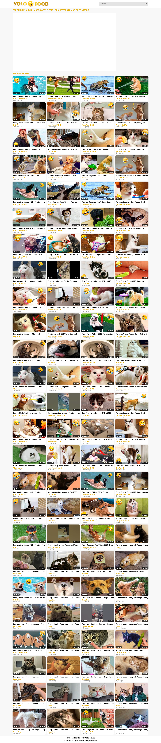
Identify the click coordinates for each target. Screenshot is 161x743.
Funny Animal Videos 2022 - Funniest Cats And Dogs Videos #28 (63, 255)
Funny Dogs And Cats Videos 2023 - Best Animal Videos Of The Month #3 (97, 545)
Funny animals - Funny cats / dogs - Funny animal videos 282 (98, 598)
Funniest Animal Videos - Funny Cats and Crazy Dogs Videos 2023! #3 (97, 123)
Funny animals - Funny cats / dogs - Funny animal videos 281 (132, 545)
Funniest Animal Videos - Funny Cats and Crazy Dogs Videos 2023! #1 (131, 334)
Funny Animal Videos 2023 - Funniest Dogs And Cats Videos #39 (130, 228)
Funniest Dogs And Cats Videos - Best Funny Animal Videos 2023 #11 (130, 202)
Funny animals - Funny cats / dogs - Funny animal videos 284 (98, 703)
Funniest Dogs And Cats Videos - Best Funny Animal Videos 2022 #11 (27, 96)
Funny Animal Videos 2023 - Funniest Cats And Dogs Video (132, 176)
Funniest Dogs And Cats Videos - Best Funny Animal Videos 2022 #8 (27, 255)
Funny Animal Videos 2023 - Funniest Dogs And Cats (96, 492)
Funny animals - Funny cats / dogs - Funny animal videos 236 (29, 571)
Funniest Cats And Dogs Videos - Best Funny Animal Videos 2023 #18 (27, 413)
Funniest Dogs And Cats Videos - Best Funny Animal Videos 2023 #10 (27, 308)
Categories (76, 738)
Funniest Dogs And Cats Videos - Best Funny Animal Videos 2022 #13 (130, 413)
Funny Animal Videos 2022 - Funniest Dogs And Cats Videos (27, 360)
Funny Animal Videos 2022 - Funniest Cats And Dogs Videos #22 (63, 439)
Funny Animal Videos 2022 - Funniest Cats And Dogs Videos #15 (97, 334)
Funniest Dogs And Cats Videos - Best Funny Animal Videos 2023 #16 (96, 202)
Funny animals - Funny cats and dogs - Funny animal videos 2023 (96, 571)
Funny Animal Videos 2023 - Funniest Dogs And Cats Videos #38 (96, 308)
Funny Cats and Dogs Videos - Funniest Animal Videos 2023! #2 (28, 281)
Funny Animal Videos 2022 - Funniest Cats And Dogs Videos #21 (97, 466)
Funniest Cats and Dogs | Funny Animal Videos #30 (96, 360)
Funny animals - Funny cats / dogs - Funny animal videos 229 (98, 677)
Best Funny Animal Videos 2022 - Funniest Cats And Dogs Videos (97, 96)
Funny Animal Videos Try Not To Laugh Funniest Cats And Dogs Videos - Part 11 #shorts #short (63, 281)
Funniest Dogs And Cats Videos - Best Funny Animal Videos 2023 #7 (130, 439)
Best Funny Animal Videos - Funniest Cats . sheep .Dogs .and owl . (64, 413)
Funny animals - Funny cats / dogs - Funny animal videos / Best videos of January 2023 (29, 677)
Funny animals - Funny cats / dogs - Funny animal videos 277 (132, 598)
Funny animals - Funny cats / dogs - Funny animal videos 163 (132, 677)
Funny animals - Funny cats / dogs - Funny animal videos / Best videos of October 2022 (29, 624)
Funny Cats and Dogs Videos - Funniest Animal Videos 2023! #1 (97, 519)
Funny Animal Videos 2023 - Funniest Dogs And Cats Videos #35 (130, 281)
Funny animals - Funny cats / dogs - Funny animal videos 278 (63, 624)
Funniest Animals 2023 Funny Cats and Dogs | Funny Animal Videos (27, 176)
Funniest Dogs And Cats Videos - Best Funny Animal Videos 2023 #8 (27, 149)
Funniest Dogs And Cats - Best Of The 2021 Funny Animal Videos (96, 176)
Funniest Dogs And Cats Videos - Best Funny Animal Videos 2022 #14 (27, 439)
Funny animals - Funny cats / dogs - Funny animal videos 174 (63, 598)
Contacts (85, 738)
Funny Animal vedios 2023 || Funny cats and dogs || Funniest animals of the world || (131, 123)
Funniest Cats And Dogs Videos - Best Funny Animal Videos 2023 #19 (130, 255)
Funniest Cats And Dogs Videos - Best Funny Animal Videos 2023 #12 (62, 387)
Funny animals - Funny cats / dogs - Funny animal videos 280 (29, 730)
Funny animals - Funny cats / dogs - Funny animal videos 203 (63, 703)
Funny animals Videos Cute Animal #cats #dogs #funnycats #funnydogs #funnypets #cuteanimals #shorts (63, 545)
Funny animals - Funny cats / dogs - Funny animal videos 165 (63, 730)
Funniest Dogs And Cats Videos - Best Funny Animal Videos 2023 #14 (130, 519)
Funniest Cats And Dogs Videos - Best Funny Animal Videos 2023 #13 (130, 308)
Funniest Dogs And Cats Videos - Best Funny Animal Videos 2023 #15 (62, 96)
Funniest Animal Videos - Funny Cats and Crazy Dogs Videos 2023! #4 (131, 387)
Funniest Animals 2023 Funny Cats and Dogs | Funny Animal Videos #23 (96, 149)
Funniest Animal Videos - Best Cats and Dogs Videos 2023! (62, 123)
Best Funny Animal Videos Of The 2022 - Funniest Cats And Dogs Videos (131, 466)
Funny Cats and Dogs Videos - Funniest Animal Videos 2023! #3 (62, 202)
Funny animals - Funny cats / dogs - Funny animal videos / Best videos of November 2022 (63, 677)
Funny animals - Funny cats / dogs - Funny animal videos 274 (98, 651)
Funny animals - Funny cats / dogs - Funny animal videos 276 (63, 571)
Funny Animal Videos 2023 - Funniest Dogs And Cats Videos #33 (96, 387)
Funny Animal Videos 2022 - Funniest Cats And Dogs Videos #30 (132, 492)
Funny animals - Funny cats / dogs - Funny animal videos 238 (132, 730)
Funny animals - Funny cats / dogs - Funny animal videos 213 (63, 651)
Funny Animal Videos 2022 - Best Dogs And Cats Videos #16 (28, 651)
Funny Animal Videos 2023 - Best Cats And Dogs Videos (29, 598)
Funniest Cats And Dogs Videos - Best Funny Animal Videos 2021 (96, 255)
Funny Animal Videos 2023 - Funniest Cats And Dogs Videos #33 (97, 228)
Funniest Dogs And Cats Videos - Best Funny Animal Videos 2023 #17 (62, 466)
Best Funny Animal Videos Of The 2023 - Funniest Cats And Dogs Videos (63, 149)
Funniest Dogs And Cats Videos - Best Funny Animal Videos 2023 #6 (130, 96)
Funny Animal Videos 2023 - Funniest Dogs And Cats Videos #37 (130, 149)
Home (68, 738)
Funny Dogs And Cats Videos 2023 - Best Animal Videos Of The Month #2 (97, 730)
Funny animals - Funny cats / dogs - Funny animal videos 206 (132, 703)
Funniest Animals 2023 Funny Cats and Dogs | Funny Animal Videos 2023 (62, 334)
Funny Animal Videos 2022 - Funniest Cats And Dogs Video (29, 123)
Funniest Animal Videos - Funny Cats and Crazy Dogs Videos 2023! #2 (63, 308)
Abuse (92, 738)
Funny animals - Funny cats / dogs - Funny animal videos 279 (29, 703)
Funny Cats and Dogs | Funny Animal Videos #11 (130, 651)
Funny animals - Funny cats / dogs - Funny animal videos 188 (132, 624)
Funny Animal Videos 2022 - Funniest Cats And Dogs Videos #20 (29, 202)
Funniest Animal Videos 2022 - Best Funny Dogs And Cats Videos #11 (29, 228)
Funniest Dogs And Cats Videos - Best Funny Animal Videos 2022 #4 (62, 176)
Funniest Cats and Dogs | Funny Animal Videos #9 (62, 228)
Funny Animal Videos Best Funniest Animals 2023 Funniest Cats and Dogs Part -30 (29, 334)
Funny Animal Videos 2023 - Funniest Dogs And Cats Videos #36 (27, 492)
